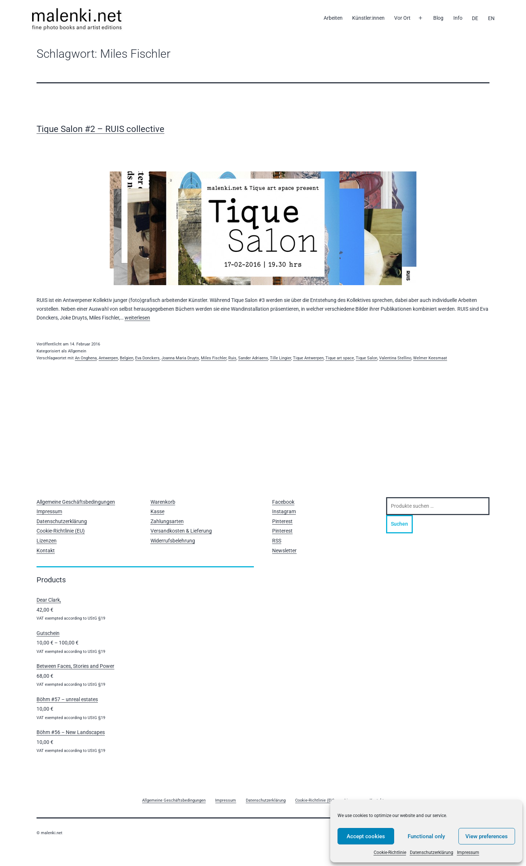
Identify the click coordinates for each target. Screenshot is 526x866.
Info (457, 18)
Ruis (232, 358)
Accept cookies (366, 836)
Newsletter (284, 550)
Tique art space (339, 358)
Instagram (284, 511)
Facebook (283, 502)
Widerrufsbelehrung (172, 541)
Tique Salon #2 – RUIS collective (100, 129)
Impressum (468, 852)
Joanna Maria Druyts (180, 358)
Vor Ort (402, 18)
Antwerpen (108, 358)
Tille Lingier (280, 358)
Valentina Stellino (395, 358)
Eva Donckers (147, 358)
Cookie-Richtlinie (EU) (61, 531)
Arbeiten (333, 18)
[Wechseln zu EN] (491, 18)
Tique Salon (366, 358)
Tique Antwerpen (308, 358)
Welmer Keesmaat (430, 358)
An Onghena (86, 358)
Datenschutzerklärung (431, 852)
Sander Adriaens (253, 358)
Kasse (157, 511)
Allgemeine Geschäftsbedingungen (76, 502)
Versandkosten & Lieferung (181, 531)
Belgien (126, 358)
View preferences (486, 836)
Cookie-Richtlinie (390, 852)
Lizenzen (47, 541)
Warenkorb (162, 502)
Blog (438, 18)
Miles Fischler (213, 358)
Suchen (399, 524)
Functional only (426, 836)
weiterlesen (137, 318)
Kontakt (46, 550)
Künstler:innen (368, 18)
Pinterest (282, 521)
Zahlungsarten (167, 521)
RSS (276, 541)
